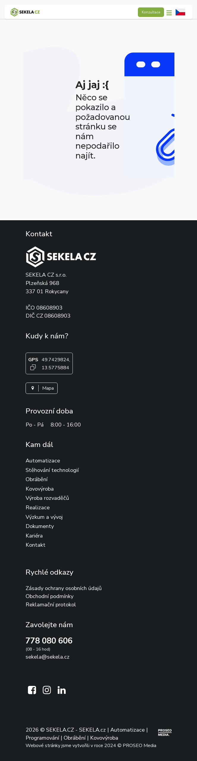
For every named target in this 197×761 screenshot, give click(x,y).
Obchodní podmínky (49, 596)
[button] (170, 12)
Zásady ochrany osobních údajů (64, 588)
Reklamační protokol (51, 604)
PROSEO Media (139, 745)
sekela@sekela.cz (48, 656)
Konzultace (151, 12)
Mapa (41, 388)
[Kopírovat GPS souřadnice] (33, 367)
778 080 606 (49, 640)
